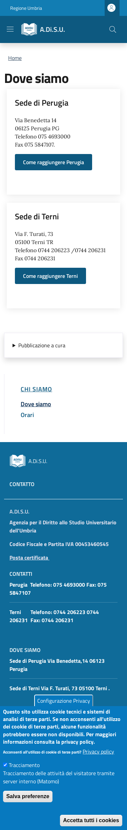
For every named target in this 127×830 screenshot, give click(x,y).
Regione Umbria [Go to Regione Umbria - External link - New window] (26, 8)
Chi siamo (36, 389)
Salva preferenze (27, 807)
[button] (113, 29)
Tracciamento (24, 775)
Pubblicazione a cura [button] (41, 345)
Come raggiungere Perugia (53, 162)
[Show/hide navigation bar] (10, 29)
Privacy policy (98, 762)
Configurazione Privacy (63, 711)
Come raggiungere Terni (50, 276)
